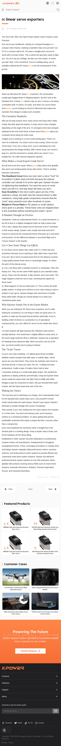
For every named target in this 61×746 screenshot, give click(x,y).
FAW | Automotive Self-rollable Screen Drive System (16, 613)
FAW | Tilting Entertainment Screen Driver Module (45, 588)
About (4, 696)
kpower (8, 108)
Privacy (4, 743)
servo (30, 66)
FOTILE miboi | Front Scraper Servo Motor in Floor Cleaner (45, 613)
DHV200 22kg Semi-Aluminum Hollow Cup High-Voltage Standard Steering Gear (45, 528)
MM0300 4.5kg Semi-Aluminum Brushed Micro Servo (15, 552)
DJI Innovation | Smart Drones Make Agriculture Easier (16, 588)
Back (30, 489)
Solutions (6, 683)
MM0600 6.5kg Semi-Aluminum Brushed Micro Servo (15, 528)
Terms (11, 743)
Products (5, 676)
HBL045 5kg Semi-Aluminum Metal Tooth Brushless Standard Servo (45, 552)
